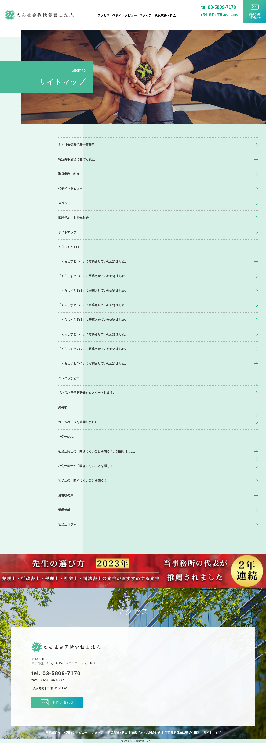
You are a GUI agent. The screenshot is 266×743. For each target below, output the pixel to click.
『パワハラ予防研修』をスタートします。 (87, 392)
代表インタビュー (124, 15)
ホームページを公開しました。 (79, 422)
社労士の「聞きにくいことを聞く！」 (84, 480)
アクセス (103, 15)
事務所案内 (53, 732)
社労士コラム (67, 524)
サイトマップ (67, 232)
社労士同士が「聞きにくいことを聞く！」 (87, 466)
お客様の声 (65, 495)
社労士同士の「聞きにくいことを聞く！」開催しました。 (97, 451)
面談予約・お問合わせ (73, 217)
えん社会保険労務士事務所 (76, 144)
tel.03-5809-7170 (218, 7)
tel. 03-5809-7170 (56, 673)
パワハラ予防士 (68, 378)
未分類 (62, 407)
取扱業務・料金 (165, 15)
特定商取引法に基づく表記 (76, 159)
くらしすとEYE (68, 246)
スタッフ (146, 15)
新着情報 (64, 509)
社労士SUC (66, 436)
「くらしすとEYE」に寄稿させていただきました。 (93, 261)
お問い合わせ (57, 702)
